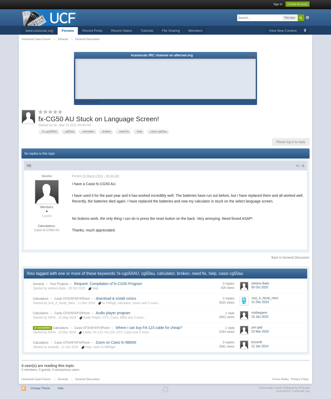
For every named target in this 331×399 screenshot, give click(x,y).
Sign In (277, 4)
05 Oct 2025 (259, 287)
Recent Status (121, 31)
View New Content (283, 31)
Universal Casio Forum (35, 379)
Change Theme (40, 388)
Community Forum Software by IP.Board (284, 387)
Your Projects (59, 284)
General (38, 284)
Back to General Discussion (290, 257)
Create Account (297, 4)
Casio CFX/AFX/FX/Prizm (72, 298)
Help (61, 388)
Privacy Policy (300, 379)
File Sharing (171, 31)
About (252, 55)
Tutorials (147, 31)
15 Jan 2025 (259, 317)
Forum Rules (280, 379)
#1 (300, 166)
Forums (68, 31)
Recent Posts (92, 31)
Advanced (307, 18)
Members (195, 31)
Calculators (40, 298)
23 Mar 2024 (260, 331)
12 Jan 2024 (259, 346)
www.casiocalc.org (39, 31)
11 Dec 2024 (260, 302)
